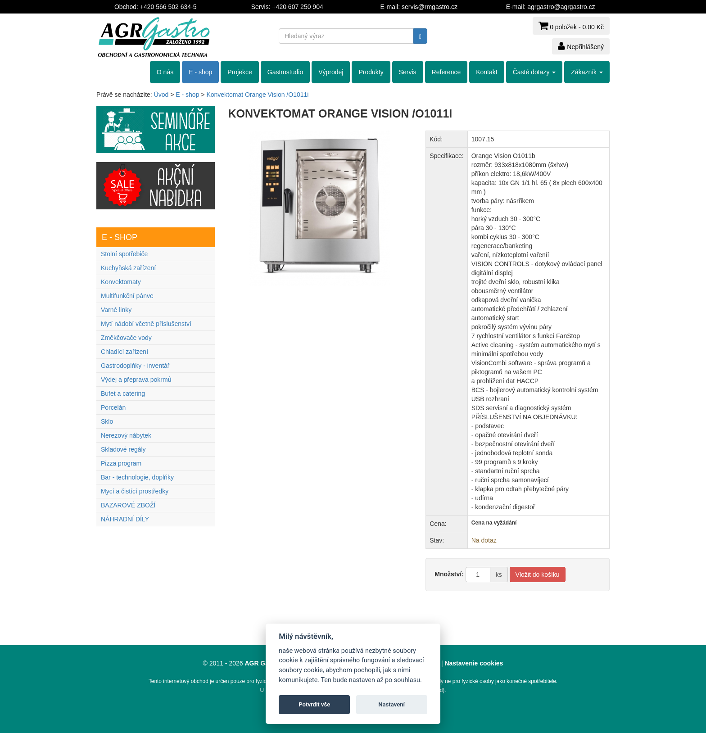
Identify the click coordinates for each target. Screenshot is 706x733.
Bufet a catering (123, 393)
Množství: (449, 574)
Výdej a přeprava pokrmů (136, 379)
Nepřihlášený (581, 45)
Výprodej (330, 72)
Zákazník (587, 72)
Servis (407, 72)
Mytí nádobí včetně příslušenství (146, 323)
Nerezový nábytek (126, 435)
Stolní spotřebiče (124, 254)
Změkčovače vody (126, 337)
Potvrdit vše (314, 704)
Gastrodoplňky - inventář (135, 365)
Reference (446, 72)
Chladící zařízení (124, 351)
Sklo (107, 421)
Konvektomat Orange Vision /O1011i (257, 94)
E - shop (200, 72)
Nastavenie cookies (473, 663)
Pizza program (121, 463)
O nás (165, 72)
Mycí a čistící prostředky (134, 491)
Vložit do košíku (538, 574)
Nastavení (391, 704)
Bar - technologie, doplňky (137, 477)
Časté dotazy (534, 72)
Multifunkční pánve (127, 295)
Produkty (370, 72)
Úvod (161, 94)
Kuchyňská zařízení (128, 267)
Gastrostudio (285, 72)
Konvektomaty (121, 281)
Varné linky (116, 309)
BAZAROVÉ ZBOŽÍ (128, 505)
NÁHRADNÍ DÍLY (125, 519)
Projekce (239, 72)
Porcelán (113, 407)
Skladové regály (123, 449)
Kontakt (486, 72)
